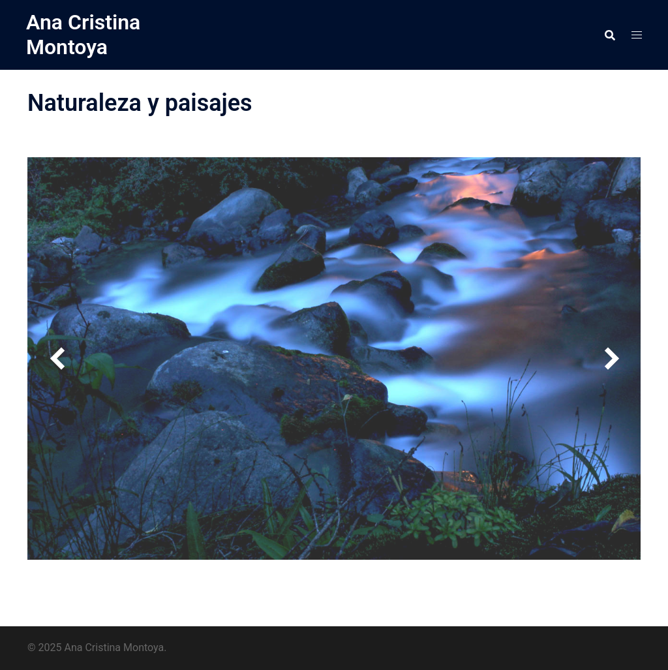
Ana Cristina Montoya (83, 34)
